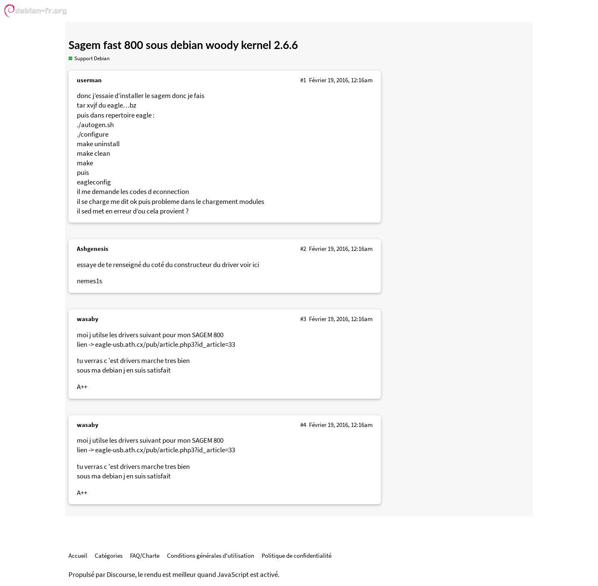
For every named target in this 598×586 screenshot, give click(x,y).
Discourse (121, 574)
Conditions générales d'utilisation (210, 555)
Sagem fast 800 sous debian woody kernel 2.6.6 (183, 44)
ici (255, 264)
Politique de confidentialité (296, 555)
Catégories (109, 555)
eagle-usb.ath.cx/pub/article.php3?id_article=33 (165, 344)
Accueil (78, 555)
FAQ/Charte (144, 555)
